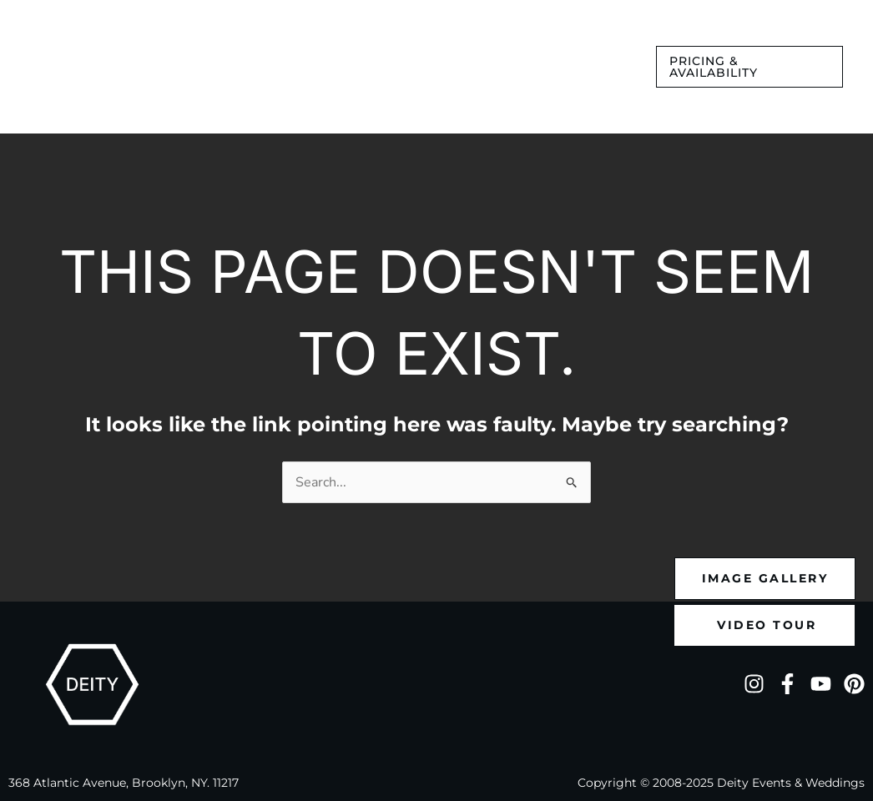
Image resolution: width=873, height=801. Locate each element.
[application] (224, 62)
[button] (749, 67)
